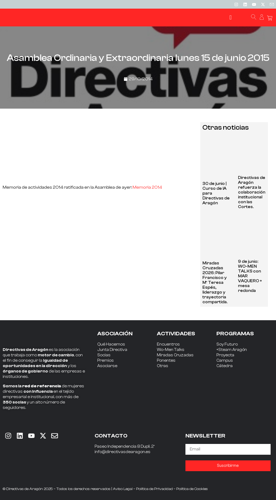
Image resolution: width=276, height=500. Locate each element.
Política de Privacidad (154, 489)
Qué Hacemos (111, 344)
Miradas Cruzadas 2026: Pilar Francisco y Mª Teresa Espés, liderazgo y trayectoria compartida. (214, 282)
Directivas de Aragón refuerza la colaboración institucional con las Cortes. (251, 192)
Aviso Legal (123, 489)
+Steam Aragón (231, 349)
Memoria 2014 (147, 187)
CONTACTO (111, 436)
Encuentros (168, 344)
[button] (230, 17)
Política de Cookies (192, 489)
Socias (104, 355)
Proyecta (225, 355)
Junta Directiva (112, 349)
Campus (224, 360)
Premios (105, 360)
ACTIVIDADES (176, 333)
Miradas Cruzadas (175, 355)
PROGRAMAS (235, 333)
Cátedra (224, 366)
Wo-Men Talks (170, 349)
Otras (162, 366)
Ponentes (166, 360)
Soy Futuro (227, 344)
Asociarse (107, 366)
